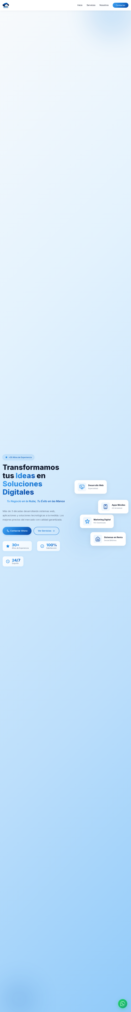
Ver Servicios (46, 531)
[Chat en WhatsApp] (122, 1003)
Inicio (79, 5)
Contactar (120, 5)
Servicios (91, 5)
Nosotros (104, 5)
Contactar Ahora (17, 531)
